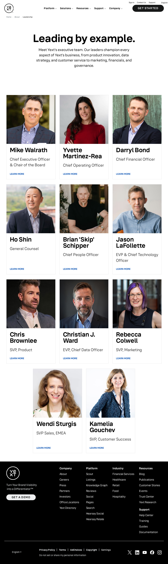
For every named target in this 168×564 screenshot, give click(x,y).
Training (144, 521)
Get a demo (21, 497)
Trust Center (146, 496)
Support (152, 2)
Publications (146, 479)
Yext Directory (67, 508)
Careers (64, 479)
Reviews (91, 491)
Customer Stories (149, 485)
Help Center (146, 515)
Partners (64, 491)
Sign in (131, 2)
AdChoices (76, 549)
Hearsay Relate (95, 519)
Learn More (17, 173)
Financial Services (123, 474)
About (63, 474)
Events (143, 491)
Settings (106, 549)
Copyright (91, 549)
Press (62, 485)
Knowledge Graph (97, 485)
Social (89, 496)
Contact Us (141, 2)
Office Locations (69, 502)
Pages (90, 502)
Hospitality (118, 496)
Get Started (148, 8)
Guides (143, 526)
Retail (115, 485)
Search (90, 508)
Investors (65, 496)
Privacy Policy (47, 549)
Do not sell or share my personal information (62, 555)
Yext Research (147, 502)
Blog (142, 474)
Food (115, 491)
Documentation (148, 532)
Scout (89, 474)
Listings (91, 479)
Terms (62, 549)
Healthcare (119, 479)
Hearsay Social (95, 513)
